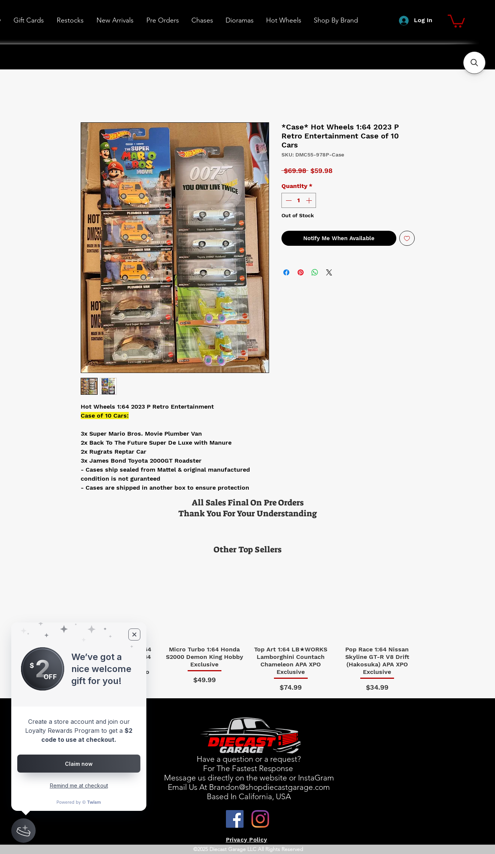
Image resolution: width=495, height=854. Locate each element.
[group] (248, 626)
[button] (283, 20)
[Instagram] (260, 819)
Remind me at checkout (79, 785)
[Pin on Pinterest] (300, 272)
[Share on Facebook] (286, 272)
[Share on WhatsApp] (314, 272)
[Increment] (309, 200)
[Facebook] (235, 819)
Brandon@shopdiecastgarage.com (269, 787)
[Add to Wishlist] (407, 238)
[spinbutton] (298, 200)
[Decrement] (288, 200)
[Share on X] (329, 272)
